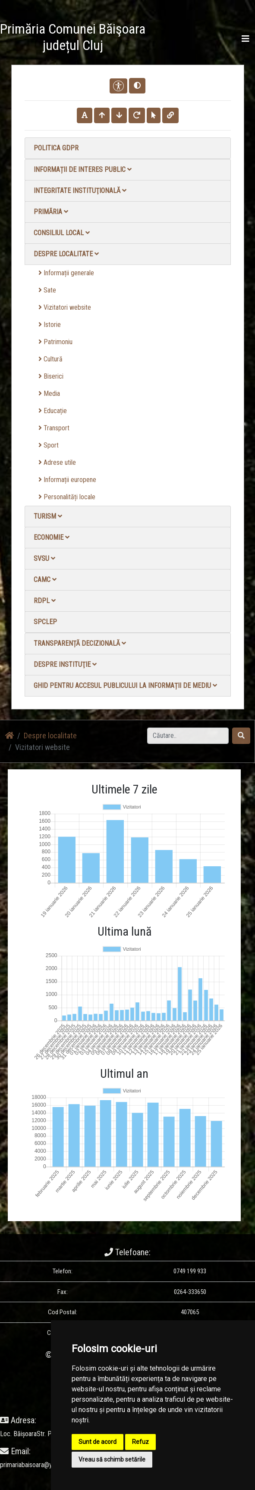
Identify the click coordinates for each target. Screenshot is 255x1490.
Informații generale (66, 273)
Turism (48, 516)
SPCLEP (45, 622)
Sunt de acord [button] (97, 1441)
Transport (53, 428)
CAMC (45, 579)
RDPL (45, 601)
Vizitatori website (64, 307)
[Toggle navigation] (245, 38)
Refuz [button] (140, 1441)
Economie (51, 537)
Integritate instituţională (80, 191)
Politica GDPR (56, 148)
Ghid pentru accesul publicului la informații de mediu (125, 685)
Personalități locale (66, 497)
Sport (48, 445)
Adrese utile (57, 462)
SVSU (44, 558)
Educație (52, 411)
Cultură (50, 359)
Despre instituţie (65, 664)
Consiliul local (62, 233)
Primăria (51, 212)
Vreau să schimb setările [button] (112, 1459)
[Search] (188, 736)
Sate (47, 290)
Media (49, 393)
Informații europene (67, 480)
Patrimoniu (55, 342)
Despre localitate (66, 254)
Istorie (49, 324)
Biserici (50, 376)
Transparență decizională (80, 643)
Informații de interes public (83, 169)
